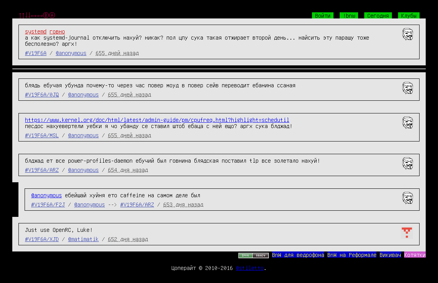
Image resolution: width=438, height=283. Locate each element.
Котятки (415, 254)
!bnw (349, 15)
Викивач (390, 254)
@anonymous (71, 53)
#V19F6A (35, 53)
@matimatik (83, 239)
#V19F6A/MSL (42, 135)
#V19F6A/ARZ (42, 169)
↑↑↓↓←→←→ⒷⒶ (36, 15)
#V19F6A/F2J (48, 204)
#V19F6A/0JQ (42, 94)
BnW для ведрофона (298, 254)
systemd (35, 31)
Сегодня (378, 15)
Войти (322, 15)
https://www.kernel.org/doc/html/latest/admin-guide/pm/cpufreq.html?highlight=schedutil (157, 120)
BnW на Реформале (352, 254)
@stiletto (250, 268)
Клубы (408, 15)
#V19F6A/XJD (42, 239)
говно (57, 31)
